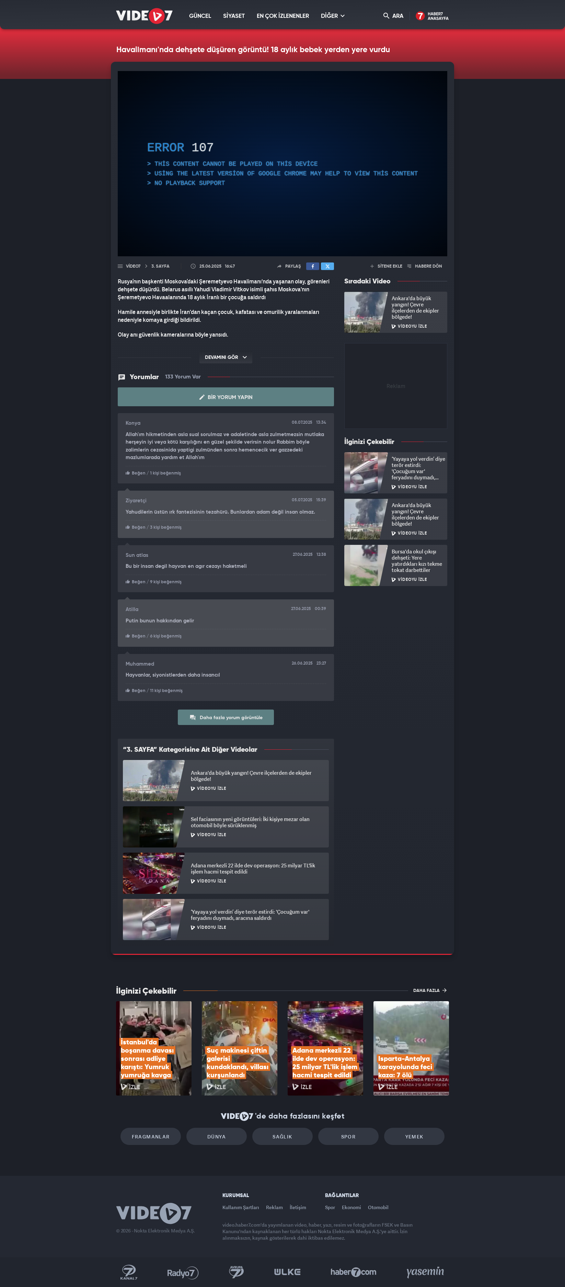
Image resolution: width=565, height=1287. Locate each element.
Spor (348, 1136)
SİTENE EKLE (386, 266)
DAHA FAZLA (430, 990)
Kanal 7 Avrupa (236, 1272)
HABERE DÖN (424, 266)
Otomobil (378, 1207)
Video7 (133, 266)
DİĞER (333, 16)
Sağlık (282, 1136)
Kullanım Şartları (240, 1207)
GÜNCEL (200, 16)
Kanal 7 (128, 1272)
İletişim (298, 1207)
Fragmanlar (151, 1136)
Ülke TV (287, 1272)
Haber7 (354, 1272)
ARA (393, 16)
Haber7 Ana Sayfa (432, 16)
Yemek (414, 1136)
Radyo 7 (183, 1272)
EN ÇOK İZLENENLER (283, 16)
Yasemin (426, 1272)
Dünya (216, 1136)
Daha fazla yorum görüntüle (226, 717)
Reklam (274, 1207)
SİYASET (234, 16)
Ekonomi (351, 1207)
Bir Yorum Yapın (226, 397)
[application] (282, 163)
